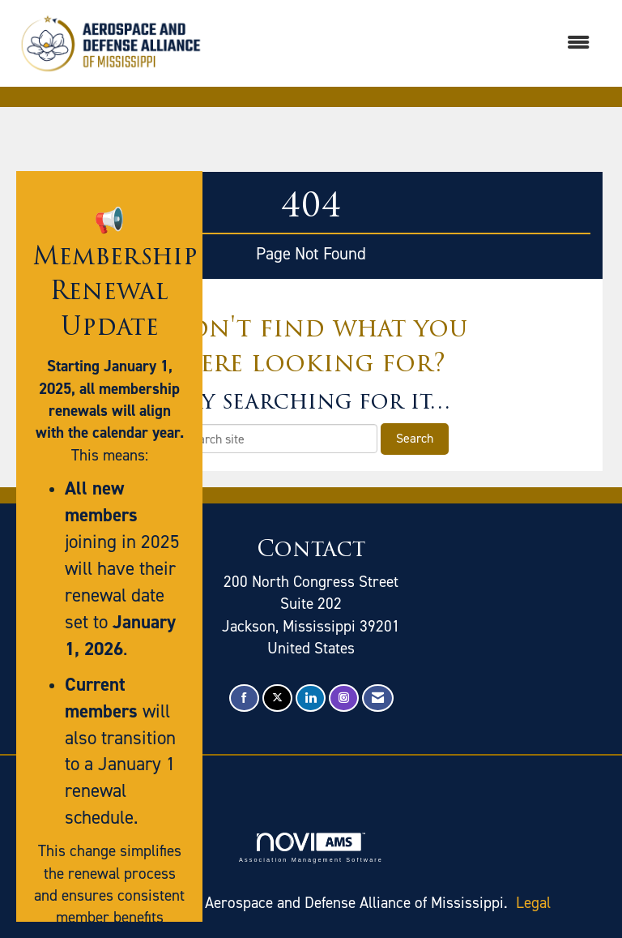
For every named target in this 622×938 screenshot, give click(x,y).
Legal (533, 903)
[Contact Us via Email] (378, 698)
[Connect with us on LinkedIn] (311, 698)
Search (414, 438)
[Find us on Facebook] (244, 698)
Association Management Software (311, 848)
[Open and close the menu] (407, 43)
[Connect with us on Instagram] (344, 698)
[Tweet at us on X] (277, 698)
